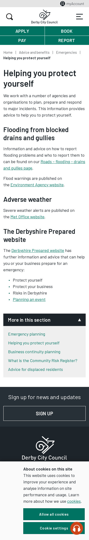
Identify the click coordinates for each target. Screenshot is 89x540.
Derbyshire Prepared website (37, 250)
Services (79, 16)
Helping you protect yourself (34, 342)
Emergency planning (26, 334)
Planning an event (29, 299)
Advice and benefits (34, 52)
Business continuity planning (34, 351)
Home (8, 52)
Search (9, 16)
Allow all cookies (54, 514)
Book (66, 31)
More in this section (29, 320)
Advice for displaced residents (35, 369)
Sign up (61, 413)
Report (66, 40)
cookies (74, 501)
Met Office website (27, 216)
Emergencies (66, 52)
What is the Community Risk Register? (42, 360)
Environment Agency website (37, 184)
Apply (22, 31)
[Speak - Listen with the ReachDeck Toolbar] (76, 528)
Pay (22, 40)
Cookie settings (54, 528)
